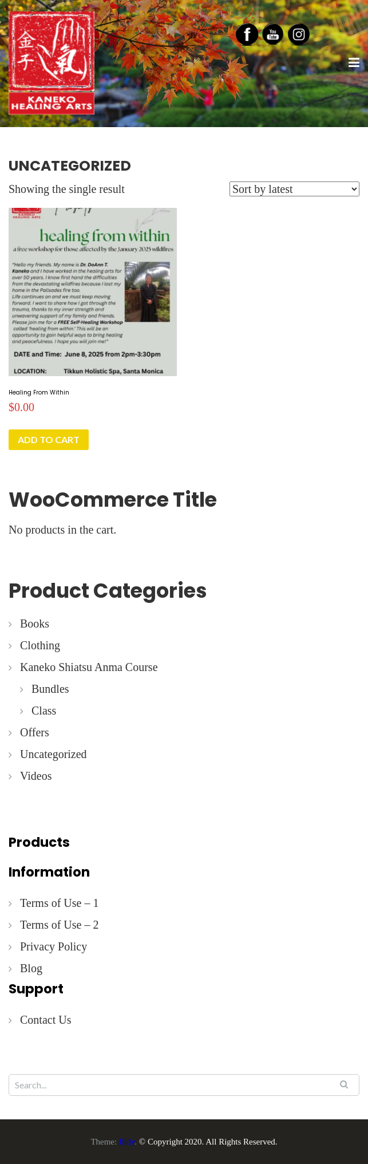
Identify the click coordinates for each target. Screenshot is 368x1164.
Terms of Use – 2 (59, 924)
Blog (31, 968)
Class (43, 710)
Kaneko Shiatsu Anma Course (89, 667)
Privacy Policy (53, 946)
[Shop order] (294, 188)
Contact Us (45, 1019)
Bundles (50, 688)
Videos (36, 776)
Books (34, 623)
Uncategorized (53, 754)
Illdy (126, 1141)
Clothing (40, 645)
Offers (34, 732)
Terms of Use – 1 (59, 903)
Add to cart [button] (49, 439)
